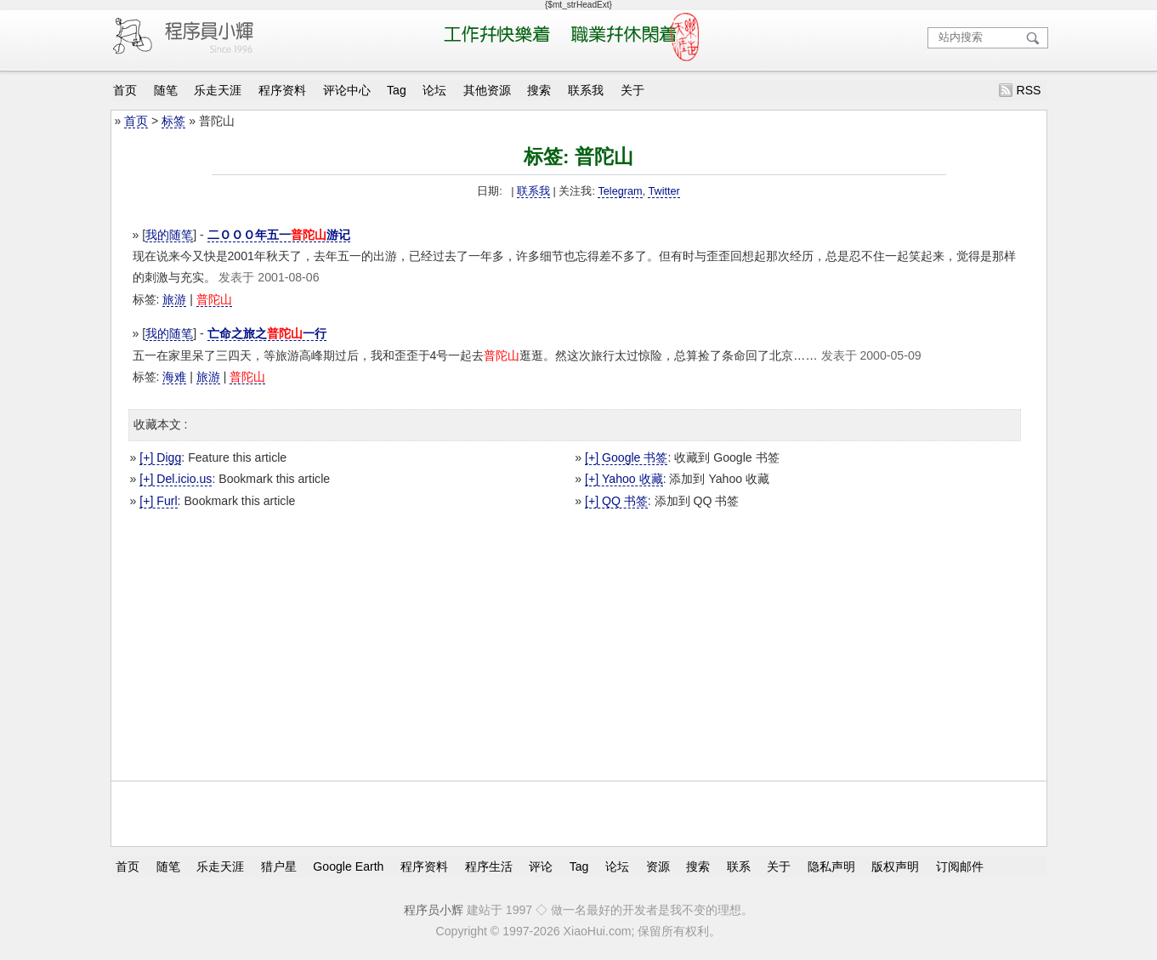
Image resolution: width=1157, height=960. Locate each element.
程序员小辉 (433, 910)
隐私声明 (831, 865)
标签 (173, 121)
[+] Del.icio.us (175, 479)
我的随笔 (169, 234)
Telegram (620, 191)
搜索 (539, 90)
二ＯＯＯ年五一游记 (278, 234)
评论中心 (347, 90)
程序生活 (489, 865)
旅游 (174, 299)
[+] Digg (160, 457)
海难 (174, 376)
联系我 (586, 90)
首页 (125, 90)
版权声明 (895, 865)
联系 (739, 865)
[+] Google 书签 (626, 457)
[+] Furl (158, 501)
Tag (396, 90)
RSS (1028, 90)
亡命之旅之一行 (266, 333)
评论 (541, 865)
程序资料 (282, 90)
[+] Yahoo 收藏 (624, 479)
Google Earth (348, 865)
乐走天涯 (217, 90)
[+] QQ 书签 (616, 501)
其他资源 (487, 90)
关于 (632, 90)
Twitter (663, 191)
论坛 (434, 90)
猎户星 (279, 865)
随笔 (166, 90)
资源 (658, 865)
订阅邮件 (960, 865)
